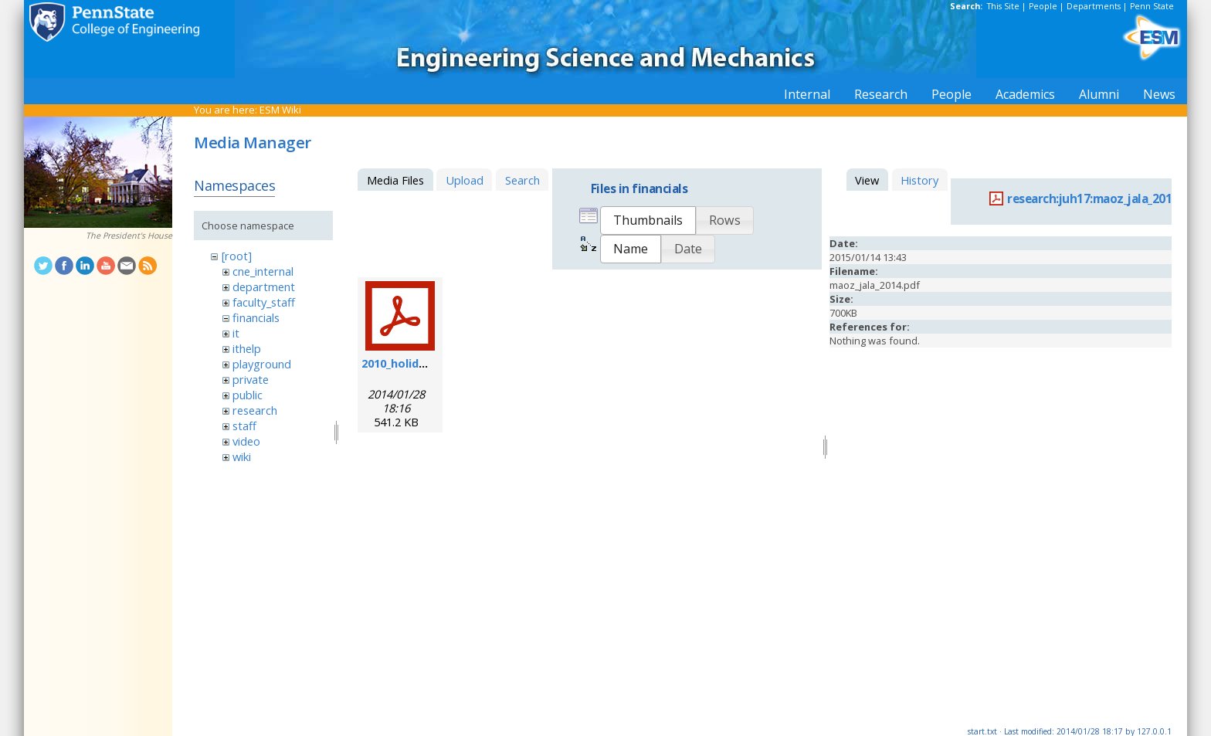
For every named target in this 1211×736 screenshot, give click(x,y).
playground (261, 363)
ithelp (246, 348)
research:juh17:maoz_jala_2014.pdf (1104, 199)
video (246, 441)
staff (244, 425)
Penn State (1152, 6)
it (235, 333)
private (250, 379)
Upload (464, 180)
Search (522, 180)
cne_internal (262, 271)
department (263, 286)
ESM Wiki (280, 110)
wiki (241, 456)
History (919, 180)
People (1043, 6)
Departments (1094, 6)
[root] (237, 255)
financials (256, 317)
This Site (1003, 6)
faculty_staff (263, 302)
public (247, 394)
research (254, 410)
